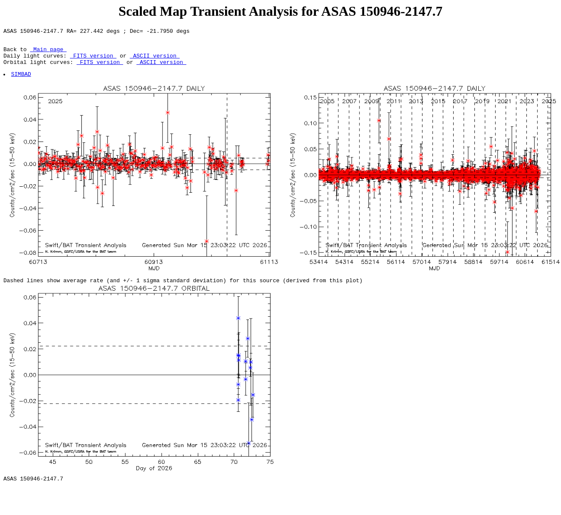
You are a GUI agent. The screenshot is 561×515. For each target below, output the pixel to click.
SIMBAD (22, 81)
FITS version (93, 60)
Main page (48, 53)
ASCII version (154, 60)
